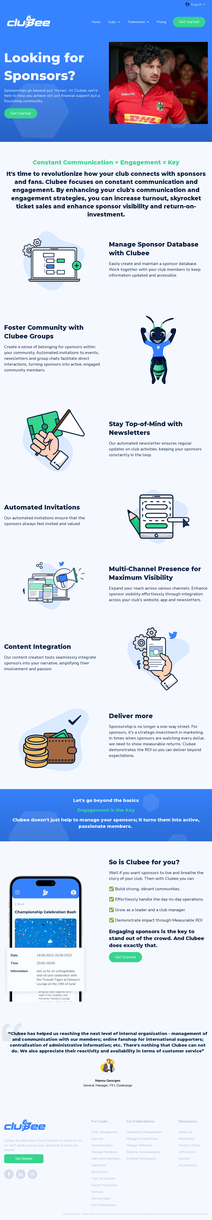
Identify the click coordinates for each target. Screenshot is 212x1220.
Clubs (112, 22)
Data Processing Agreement (141, 1214)
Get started (189, 21)
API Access (187, 1152)
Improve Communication (143, 1152)
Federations (136, 22)
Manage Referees (139, 1145)
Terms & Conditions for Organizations (107, 1214)
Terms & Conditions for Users (194, 1214)
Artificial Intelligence (141, 1158)
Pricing (161, 22)
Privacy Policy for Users (167, 1214)
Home (96, 22)
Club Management (104, 1132)
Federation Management (144, 1132)
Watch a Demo (190, 1145)
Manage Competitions (142, 1138)
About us (185, 1132)
